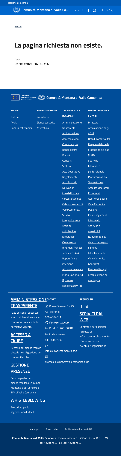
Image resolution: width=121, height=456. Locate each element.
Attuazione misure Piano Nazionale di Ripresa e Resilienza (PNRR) (72, 277)
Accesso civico (70, 139)
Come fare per (70, 144)
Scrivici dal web (91, 316)
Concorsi (67, 161)
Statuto (66, 166)
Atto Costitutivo (73, 171)
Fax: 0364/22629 (57, 322)
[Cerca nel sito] (111, 10)
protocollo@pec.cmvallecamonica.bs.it (60, 359)
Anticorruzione (70, 133)
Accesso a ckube (21, 337)
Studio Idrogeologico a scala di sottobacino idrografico (71, 226)
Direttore (93, 122)
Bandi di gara (69, 150)
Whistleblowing (28, 400)
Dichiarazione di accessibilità (78, 429)
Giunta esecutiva (45, 122)
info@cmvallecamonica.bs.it (60, 348)
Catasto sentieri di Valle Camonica (72, 207)
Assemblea (42, 128)
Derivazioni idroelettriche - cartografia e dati (72, 193)
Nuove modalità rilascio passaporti (98, 239)
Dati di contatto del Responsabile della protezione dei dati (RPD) (99, 147)
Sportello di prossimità (94, 228)
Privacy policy (52, 429)
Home (18, 26)
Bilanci (66, 155)
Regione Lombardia (18, 3)
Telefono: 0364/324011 (53, 314)
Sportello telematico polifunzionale (96, 166)
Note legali (34, 429)
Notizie (15, 117)
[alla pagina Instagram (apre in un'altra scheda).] (93, 10)
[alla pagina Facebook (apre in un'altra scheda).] (87, 10)
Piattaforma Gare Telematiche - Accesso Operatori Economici (99, 185)
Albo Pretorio (73, 182)
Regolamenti (69, 177)
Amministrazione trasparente (72, 125)
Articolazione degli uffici (98, 130)
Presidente (42, 117)
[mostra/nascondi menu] (6, 10)
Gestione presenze (20, 368)
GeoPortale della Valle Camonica (99, 201)
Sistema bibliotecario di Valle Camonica (99, 253)
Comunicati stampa (22, 128)
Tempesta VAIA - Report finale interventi (71, 258)
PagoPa (99, 209)
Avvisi (14, 122)
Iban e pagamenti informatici (97, 217)
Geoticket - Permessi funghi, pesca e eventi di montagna (99, 272)
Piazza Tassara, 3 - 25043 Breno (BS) (60, 305)
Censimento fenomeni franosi (72, 245)
